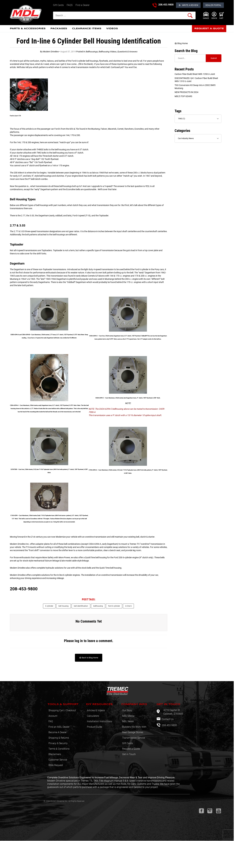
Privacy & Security (58, 743)
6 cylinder (49, 606)
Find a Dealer (83, 5)
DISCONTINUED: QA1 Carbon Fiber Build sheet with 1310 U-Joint (196, 79)
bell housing (64, 606)
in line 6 (128, 606)
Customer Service (57, 759)
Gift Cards (58, 5)
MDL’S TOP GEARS (183, 96)
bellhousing (98, 606)
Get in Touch (129, 754)
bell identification (81, 606)
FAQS (69, 5)
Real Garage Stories (132, 732)
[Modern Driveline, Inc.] (30, 14)
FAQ (50, 721)
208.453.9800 (166, 4)
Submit (214, 58)
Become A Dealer (57, 732)
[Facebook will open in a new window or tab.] (201, 810)
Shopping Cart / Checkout (62, 710)
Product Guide (94, 726)
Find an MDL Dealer (58, 726)
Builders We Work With (134, 726)
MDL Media (128, 715)
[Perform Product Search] (190, 15)
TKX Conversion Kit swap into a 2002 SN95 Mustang (195, 86)
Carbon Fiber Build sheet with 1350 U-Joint (195, 74)
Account (52, 715)
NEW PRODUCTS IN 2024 (186, 92)
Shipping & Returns (58, 737)
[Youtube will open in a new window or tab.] (218, 811)
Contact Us (167, 719)
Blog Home (181, 43)
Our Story (127, 710)
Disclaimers (54, 754)
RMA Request (55, 765)
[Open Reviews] (188, 5)
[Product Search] (124, 15)
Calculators (93, 715)
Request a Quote (131, 748)
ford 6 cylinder (114, 606)
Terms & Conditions (58, 748)
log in (79, 641)
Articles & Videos (96, 710)
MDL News (128, 721)
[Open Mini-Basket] (221, 15)
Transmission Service (133, 737)
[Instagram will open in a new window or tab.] (209, 810)
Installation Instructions (99, 721)
